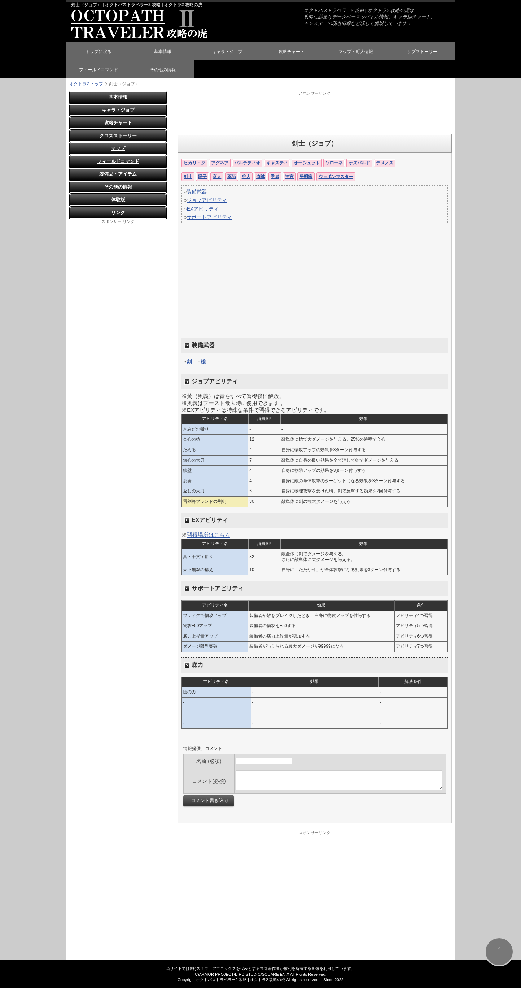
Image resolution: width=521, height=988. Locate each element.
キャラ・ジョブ (227, 51)
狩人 (246, 176)
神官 (289, 176)
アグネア (219, 162)
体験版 (118, 199)
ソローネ (334, 162)
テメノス (384, 162)
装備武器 (197, 191)
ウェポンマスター (336, 176)
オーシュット (307, 162)
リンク (118, 212)
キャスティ (277, 162)
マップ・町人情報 (355, 51)
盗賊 (260, 176)
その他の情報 (163, 69)
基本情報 (162, 51)
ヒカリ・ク (194, 162)
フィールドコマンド (98, 69)
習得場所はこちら (208, 535)
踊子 (202, 176)
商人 (217, 176)
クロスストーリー (118, 135)
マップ (118, 148)
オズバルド (359, 162)
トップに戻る (98, 51)
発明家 (305, 176)
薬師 (231, 176)
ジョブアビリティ (207, 200)
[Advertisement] (315, 112)
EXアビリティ (203, 209)
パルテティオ (247, 162)
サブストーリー (422, 51)
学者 (275, 176)
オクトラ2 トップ (86, 83)
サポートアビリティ (209, 217)
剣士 (188, 176)
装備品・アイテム (118, 174)
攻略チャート (292, 51)
